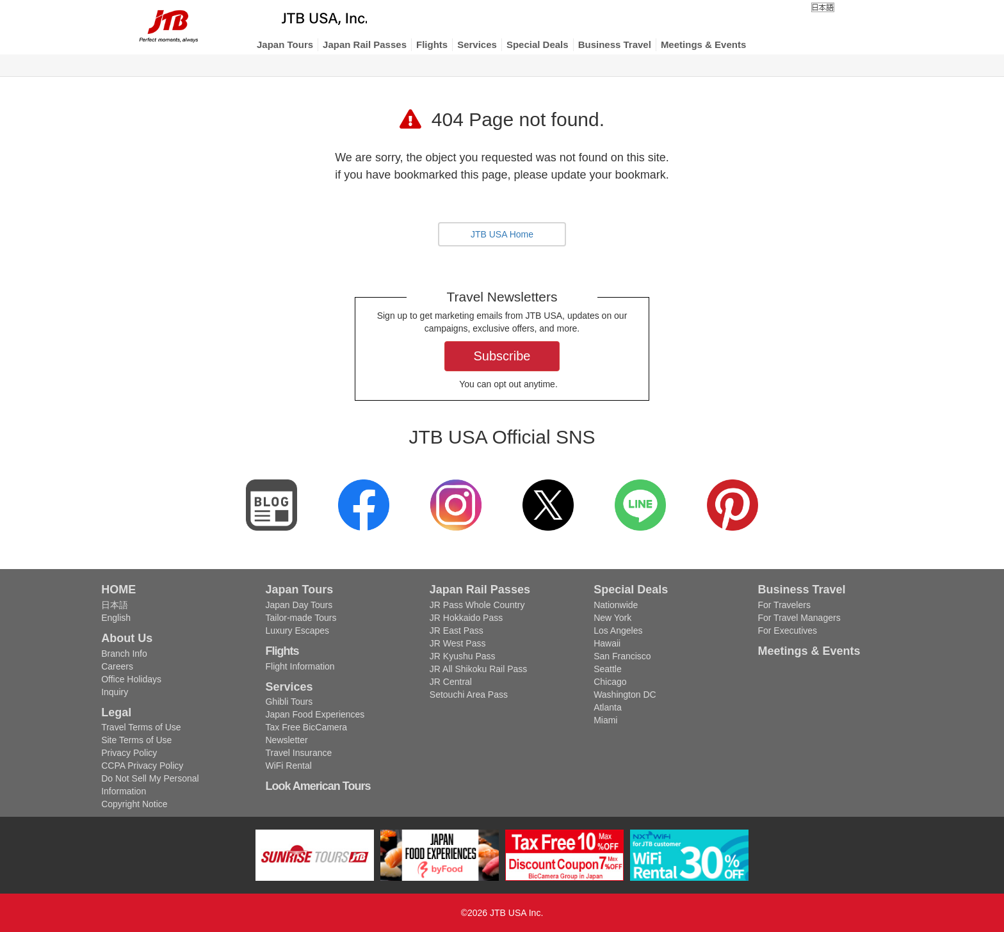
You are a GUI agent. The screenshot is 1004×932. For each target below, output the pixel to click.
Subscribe (502, 356)
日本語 (114, 605)
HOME (118, 589)
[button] (285, 44)
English (116, 618)
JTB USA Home (502, 234)
